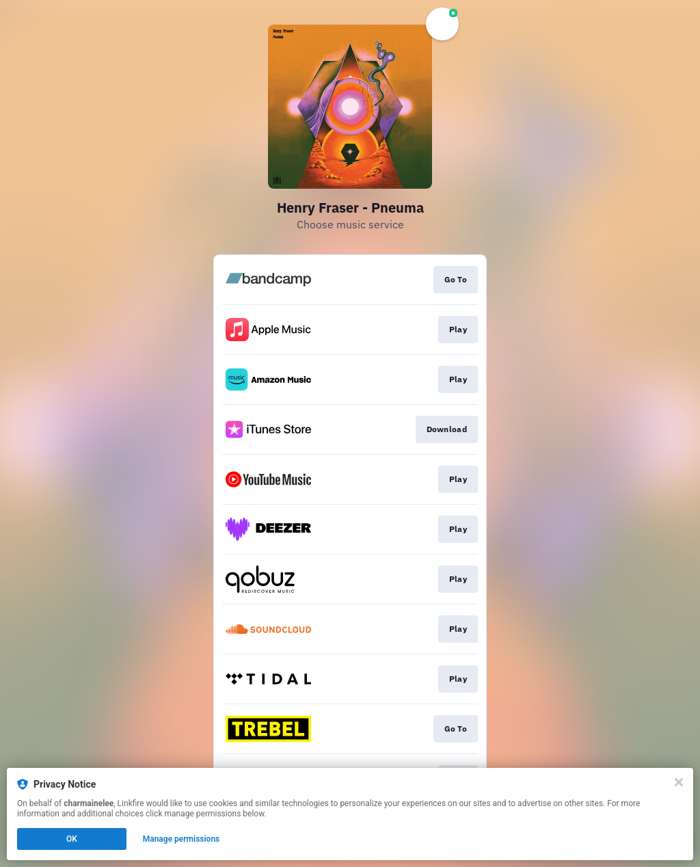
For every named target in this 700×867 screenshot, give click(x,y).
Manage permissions (181, 839)
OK (71, 839)
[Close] (679, 782)
